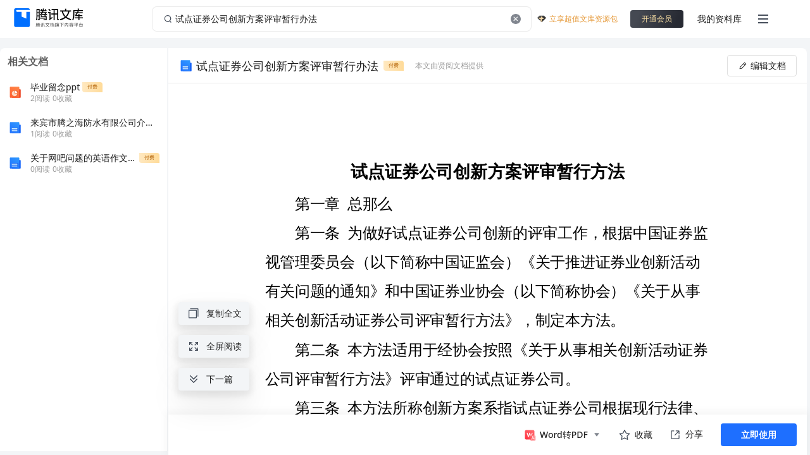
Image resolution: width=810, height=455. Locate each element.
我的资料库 (719, 19)
